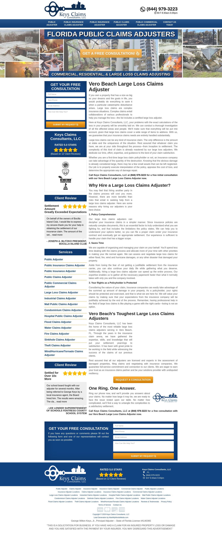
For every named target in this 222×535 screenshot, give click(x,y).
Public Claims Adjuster (121, 23)
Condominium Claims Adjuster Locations (70, 498)
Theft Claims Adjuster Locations (87, 502)
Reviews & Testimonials (150, 502)
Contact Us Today (169, 23)
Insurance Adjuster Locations (69, 492)
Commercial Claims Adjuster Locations (147, 492)
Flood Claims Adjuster (57, 322)
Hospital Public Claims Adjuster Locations (124, 495)
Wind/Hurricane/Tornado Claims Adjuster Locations (120, 502)
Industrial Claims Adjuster (60, 298)
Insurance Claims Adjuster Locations (117, 492)
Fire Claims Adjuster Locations (127, 498)
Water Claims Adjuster (57, 327)
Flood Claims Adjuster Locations (60, 502)
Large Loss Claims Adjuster (61, 292)
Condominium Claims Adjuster (63, 310)
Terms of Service (104, 505)
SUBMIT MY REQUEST (65, 124)
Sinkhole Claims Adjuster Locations (100, 498)
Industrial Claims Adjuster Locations (93, 495)
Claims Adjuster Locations (91, 492)
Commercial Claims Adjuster (132, 489)
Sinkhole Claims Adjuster (59, 339)
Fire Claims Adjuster (56, 333)
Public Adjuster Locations (154, 489)
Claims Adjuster (75, 489)
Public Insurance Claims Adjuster (73, 23)
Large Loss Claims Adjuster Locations (63, 495)
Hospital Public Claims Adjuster (63, 316)
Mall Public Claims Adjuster (61, 304)
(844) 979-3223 (159, 8)
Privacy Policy (166, 502)
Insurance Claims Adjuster (109, 489)
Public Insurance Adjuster (99, 23)
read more (57, 235)
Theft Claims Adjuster (57, 345)
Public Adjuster (51, 23)
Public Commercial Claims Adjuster (146, 23)
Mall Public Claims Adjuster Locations (156, 495)
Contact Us (117, 505)
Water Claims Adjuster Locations (153, 498)
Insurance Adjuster (90, 489)
